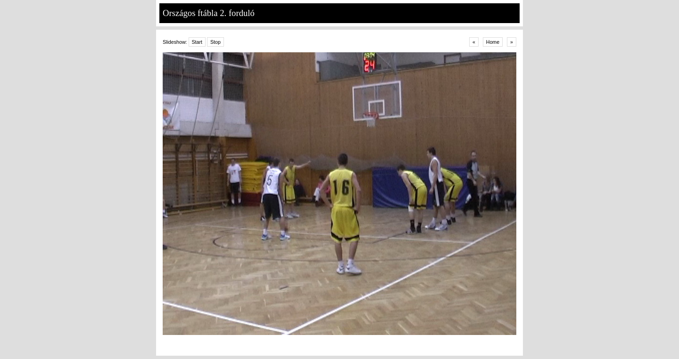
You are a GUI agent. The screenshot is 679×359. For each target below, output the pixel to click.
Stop (215, 42)
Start (197, 42)
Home (492, 42)
